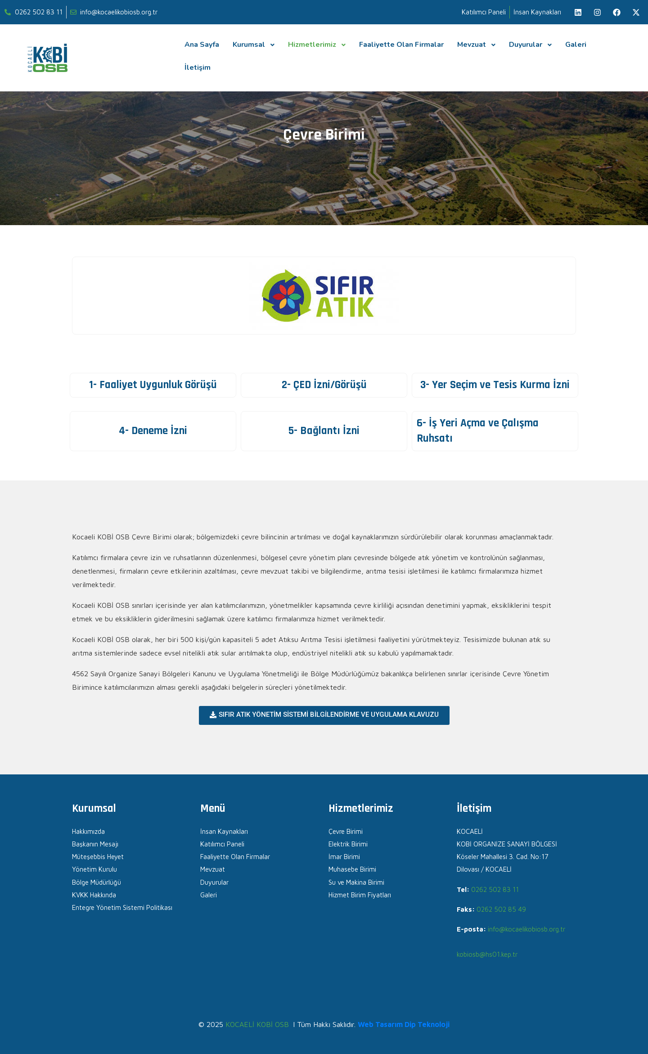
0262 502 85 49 (501, 909)
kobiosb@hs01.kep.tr (487, 954)
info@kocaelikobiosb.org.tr (526, 929)
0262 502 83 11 (495, 889)
